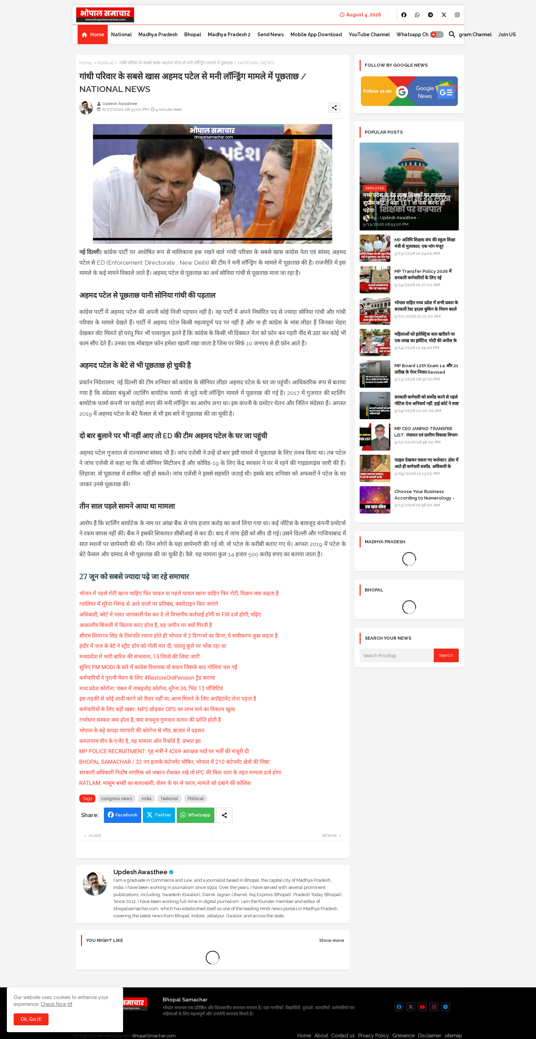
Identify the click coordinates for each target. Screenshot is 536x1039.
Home (97, 34)
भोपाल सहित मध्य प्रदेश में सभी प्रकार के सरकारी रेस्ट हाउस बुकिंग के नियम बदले (426, 305)
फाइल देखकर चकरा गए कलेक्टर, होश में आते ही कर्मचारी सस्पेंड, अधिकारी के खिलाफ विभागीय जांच (426, 466)
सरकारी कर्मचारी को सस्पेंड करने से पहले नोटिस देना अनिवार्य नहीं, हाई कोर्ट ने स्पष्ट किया (426, 403)
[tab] (93, 34)
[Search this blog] (397, 655)
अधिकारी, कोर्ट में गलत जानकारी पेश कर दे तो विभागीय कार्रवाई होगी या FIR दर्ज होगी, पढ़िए (170, 614)
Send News (270, 34)
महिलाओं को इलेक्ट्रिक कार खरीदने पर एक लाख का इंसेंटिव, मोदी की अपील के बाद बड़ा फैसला (425, 340)
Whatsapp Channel (419, 34)
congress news (117, 798)
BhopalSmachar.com (154, 1035)
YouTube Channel (369, 34)
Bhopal (192, 34)
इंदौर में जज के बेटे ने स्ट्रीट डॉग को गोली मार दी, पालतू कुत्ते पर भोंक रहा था (152, 646)
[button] (437, 34)
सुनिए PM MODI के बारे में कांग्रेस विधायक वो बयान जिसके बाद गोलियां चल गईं (158, 667)
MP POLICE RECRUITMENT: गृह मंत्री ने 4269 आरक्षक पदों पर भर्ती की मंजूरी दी (164, 751)
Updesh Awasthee (140, 872)
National (121, 34)
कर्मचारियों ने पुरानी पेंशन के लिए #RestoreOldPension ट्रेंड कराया (147, 678)
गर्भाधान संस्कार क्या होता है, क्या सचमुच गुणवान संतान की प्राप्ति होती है (150, 720)
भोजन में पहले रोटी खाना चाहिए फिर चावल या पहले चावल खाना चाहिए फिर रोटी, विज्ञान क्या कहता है (179, 593)
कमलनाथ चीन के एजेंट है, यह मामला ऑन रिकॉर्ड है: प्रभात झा (140, 741)
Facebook (126, 814)
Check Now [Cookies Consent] (53, 1004)
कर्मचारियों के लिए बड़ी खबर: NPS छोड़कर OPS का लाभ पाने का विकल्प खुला (157, 709)
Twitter (163, 814)
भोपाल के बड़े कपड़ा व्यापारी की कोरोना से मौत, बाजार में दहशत (142, 730)
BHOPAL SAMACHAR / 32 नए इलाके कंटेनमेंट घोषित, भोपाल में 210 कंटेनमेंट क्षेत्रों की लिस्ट (174, 762)
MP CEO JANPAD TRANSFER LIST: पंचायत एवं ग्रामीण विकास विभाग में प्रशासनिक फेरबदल (425, 434)
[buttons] (404, 15)
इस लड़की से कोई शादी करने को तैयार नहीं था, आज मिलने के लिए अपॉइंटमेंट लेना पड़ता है (168, 698)
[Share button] (224, 815)
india (146, 798)
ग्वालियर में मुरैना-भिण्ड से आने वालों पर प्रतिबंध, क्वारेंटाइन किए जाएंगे (148, 604)
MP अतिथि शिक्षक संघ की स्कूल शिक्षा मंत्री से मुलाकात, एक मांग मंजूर (424, 243)
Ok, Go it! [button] (31, 1019)
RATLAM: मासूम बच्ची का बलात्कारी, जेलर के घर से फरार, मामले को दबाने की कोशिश (165, 783)
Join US (507, 34)
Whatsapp (199, 814)
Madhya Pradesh (157, 34)
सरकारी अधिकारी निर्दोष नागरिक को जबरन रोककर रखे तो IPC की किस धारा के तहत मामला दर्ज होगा (180, 772)
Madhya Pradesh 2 (229, 34)
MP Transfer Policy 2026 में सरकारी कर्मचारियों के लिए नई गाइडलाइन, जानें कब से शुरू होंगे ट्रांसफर (426, 277)
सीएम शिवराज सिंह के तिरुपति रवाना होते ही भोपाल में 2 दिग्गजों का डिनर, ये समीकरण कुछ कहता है (178, 635)
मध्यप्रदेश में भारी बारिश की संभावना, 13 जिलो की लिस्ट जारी (139, 656)
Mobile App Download (316, 34)
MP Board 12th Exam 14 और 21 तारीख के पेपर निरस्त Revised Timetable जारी (426, 372)
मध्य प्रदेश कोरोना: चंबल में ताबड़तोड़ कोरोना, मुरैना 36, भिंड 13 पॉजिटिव (151, 688)
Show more (331, 940)
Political (105, 62)
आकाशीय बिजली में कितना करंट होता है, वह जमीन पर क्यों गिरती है (146, 625)
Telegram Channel (470, 34)
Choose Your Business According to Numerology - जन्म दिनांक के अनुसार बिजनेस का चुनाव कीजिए (426, 501)
